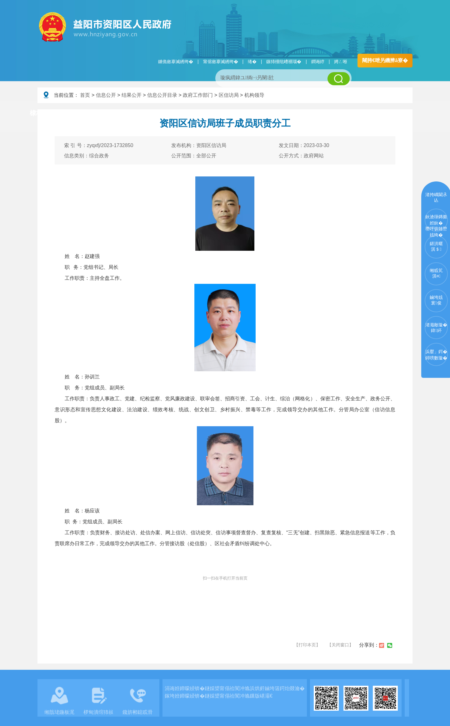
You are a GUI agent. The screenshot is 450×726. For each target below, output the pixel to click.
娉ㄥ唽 (340, 61)
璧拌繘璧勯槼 (85, 113)
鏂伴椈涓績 (238, 113)
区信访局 (229, 95)
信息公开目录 (162, 95)
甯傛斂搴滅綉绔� (220, 61)
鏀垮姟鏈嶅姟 (339, 113)
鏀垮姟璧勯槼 (138, 113)
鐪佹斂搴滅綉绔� (175, 61)
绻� (252, 61)
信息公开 (106, 95)
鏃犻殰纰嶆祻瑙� (283, 61)
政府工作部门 (198, 95)
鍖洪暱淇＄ (436, 246)
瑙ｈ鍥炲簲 (288, 113)
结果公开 (132, 95)
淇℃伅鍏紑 (189, 113)
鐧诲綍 (317, 61)
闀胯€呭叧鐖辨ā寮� (385, 60)
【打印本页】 (307, 644)
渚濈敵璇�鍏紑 (436, 327)
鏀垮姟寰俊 (436, 300)
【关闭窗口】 (340, 644)
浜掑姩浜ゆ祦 (392, 113)
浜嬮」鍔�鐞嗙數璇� (436, 354)
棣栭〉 (39, 112)
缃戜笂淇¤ (436, 273)
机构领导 (254, 95)
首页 (85, 95)
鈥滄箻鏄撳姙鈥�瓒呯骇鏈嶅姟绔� (436, 223)
